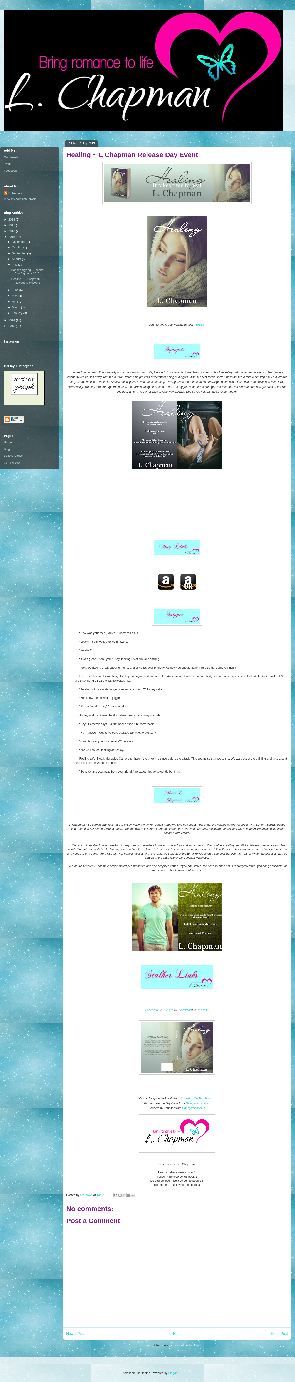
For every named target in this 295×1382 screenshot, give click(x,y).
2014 (12, 320)
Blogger (173, 1373)
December (19, 241)
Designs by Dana (197, 1103)
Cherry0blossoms (193, 1108)
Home (178, 1334)
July (15, 264)
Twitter (168, 1010)
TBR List (200, 324)
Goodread (185, 1010)
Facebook (151, 1010)
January (17, 313)
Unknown (15, 193)
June (15, 290)
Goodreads (11, 157)
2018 (12, 219)
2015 (12, 236)
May (15, 295)
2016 (12, 231)
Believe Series (13, 455)
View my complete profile (20, 199)
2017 (12, 225)
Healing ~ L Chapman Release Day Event (25, 280)
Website (203, 1010)
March (16, 307)
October (17, 247)
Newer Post (75, 1334)
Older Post (279, 1334)
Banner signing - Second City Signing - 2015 (27, 271)
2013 (12, 326)
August (17, 259)
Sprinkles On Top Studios (197, 1098)
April (15, 301)
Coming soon (12, 462)
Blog (7, 449)
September (19, 253)
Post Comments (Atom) (186, 1345)
